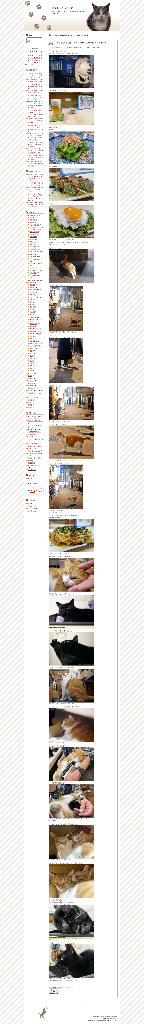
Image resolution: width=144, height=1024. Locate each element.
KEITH (32, 239)
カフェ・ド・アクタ (36, 263)
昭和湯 (32, 294)
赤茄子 (32, 220)
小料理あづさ (34, 232)
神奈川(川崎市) (34, 343)
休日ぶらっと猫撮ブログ (35, 446)
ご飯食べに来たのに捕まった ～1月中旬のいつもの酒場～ (35, 121)
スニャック (33, 242)
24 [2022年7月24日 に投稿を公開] (41, 60)
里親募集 (31, 386)
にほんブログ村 (53, 993)
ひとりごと (31, 397)
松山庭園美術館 (34, 270)
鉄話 (29, 402)
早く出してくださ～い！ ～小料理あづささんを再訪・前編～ (36, 164)
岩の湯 (32, 292)
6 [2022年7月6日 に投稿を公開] (32, 55)
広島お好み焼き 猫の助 (35, 451)
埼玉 (31, 353)
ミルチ (32, 222)
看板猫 (30, 254)
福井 (31, 366)
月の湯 (32, 309)
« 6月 (27, 64)
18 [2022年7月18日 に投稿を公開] (28, 60)
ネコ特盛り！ (32, 434)
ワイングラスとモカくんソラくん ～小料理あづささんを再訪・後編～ (35, 151)
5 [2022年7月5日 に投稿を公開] (30, 55)
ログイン (31, 503)
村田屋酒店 (33, 247)
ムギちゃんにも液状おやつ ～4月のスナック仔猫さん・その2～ (35, 196)
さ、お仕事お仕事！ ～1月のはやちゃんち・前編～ (35, 86)
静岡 (31, 370)
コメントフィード (33, 508)
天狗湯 (32, 287)
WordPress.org (32, 511)
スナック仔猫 (34, 225)
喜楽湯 (32, 307)
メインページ (83, 1001)
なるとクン (33, 273)
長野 (31, 368)
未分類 (30, 407)
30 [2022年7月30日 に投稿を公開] (39, 62)
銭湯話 (32, 314)
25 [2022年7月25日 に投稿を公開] (28, 62)
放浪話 (30, 405)
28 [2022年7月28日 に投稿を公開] (35, 62)
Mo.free (32, 268)
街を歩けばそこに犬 (34, 390)
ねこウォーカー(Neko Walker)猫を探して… (34, 431)
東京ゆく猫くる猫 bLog (35, 458)
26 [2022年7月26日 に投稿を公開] (30, 62)
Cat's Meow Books (33, 280)
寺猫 (31, 338)
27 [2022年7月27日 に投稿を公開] (32, 62)
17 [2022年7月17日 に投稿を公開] (41, 58)
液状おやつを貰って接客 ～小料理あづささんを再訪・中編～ (36, 157)
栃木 (31, 356)
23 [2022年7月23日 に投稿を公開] (39, 60)
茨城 (31, 358)
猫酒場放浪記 (72, 47)
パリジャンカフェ (35, 259)
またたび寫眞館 (33, 443)
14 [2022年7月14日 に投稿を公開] (35, 58)
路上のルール (32, 470)
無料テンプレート (112, 1020)
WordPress (114, 1018)
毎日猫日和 (31, 460)
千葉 (31, 351)
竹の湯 (32, 312)
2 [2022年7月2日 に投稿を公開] (39, 53)
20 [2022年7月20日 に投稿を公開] (32, 60)
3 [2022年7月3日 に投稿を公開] (41, 53)
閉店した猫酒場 (34, 251)
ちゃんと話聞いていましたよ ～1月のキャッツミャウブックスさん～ (35, 97)
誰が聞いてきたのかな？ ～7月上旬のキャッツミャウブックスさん (36, 176)
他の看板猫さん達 (35, 275)
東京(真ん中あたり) (36, 319)
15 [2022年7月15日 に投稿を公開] (37, 58)
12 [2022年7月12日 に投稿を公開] (30, 58)
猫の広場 (32, 341)
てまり (66, 47)
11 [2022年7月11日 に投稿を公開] (28, 58)
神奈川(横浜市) (34, 346)
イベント (31, 378)
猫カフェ (31, 381)
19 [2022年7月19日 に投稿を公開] (30, 60)
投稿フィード (32, 506)
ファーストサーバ (101, 1020)
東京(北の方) (33, 324)
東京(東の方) (33, 326)
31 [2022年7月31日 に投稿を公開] (41, 62)
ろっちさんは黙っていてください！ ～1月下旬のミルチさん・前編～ (35, 75)
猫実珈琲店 (31, 463)
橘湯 (31, 302)
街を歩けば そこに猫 (62, 8)
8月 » (31, 64)
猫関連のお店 (32, 388)
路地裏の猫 (33, 237)
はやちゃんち (34, 234)
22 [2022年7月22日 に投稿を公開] (37, 60)
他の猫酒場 (33, 249)
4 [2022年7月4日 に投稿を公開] (28, 55)
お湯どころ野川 (34, 297)
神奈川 (32, 348)
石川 (31, 363)
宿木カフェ (33, 244)
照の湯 (32, 304)
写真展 (30, 376)
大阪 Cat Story (32, 448)
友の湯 (32, 285)
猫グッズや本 (32, 373)
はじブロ (31, 437)
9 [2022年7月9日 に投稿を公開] (39, 55)
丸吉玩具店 (33, 256)
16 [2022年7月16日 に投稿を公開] (39, 58)
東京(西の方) (33, 329)
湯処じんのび (34, 290)
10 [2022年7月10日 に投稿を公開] (41, 55)
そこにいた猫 (32, 317)
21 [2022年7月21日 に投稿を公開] (35, 60)
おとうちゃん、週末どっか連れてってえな (35, 417)
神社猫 (32, 336)
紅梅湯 (32, 299)
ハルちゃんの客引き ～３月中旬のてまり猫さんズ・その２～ (81, 43)
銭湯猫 (30, 282)
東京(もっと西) (34, 333)
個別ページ (80, 47)
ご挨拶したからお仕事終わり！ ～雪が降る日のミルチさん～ (35, 144)
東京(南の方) (33, 331)
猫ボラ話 (31, 383)
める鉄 (30, 478)
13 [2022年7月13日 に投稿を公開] (32, 58)
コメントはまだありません (91, 47)
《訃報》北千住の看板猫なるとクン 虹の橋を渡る (35, 204)
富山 (31, 361)
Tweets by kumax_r (33, 483)
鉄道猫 (30, 400)
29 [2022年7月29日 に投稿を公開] (37, 62)
